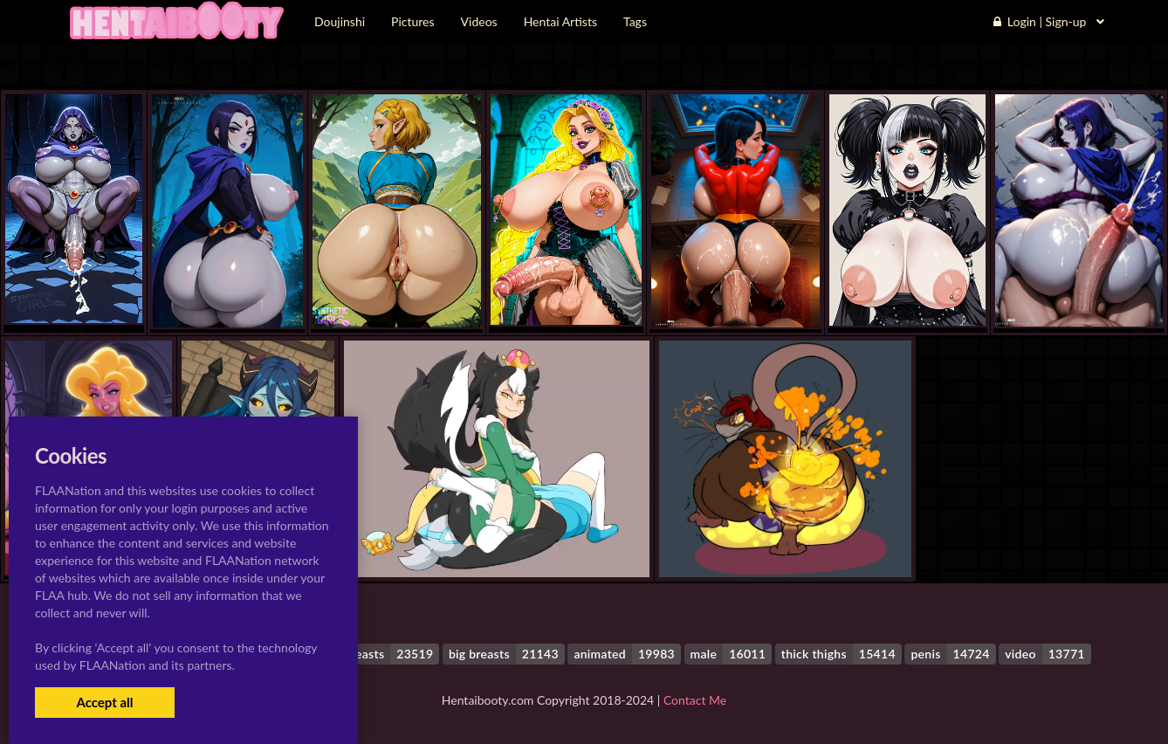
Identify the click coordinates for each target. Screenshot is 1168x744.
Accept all (104, 702)
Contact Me (694, 699)
